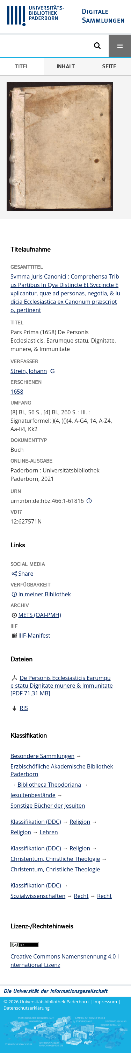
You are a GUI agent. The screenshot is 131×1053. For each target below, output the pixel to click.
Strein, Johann (28, 371)
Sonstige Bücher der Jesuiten (47, 805)
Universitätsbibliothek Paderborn (54, 1001)
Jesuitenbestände (33, 795)
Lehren (48, 832)
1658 (16, 391)
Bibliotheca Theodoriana (49, 784)
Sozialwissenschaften (37, 896)
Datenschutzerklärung (26, 1008)
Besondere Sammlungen (42, 756)
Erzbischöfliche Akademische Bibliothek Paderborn (61, 770)
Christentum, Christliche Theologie (55, 859)
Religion (80, 822)
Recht (81, 896)
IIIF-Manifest (34, 635)
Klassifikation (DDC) (35, 822)
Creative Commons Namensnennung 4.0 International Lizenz (64, 961)
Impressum (105, 1001)
